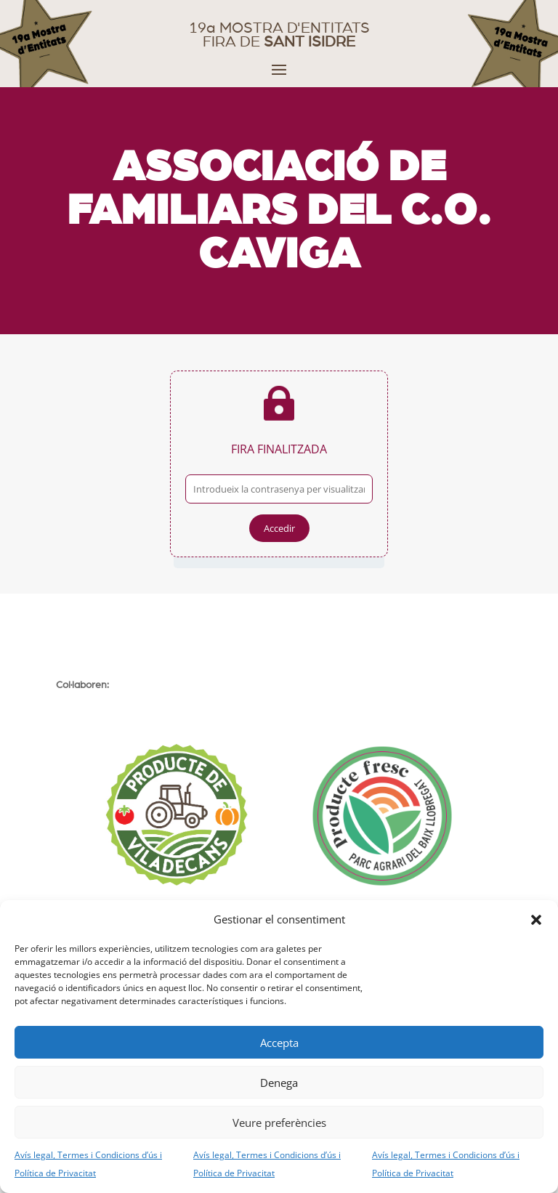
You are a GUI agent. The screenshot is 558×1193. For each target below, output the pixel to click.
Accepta (279, 1042)
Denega (279, 1082)
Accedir (279, 528)
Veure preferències (279, 1122)
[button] (536, 920)
